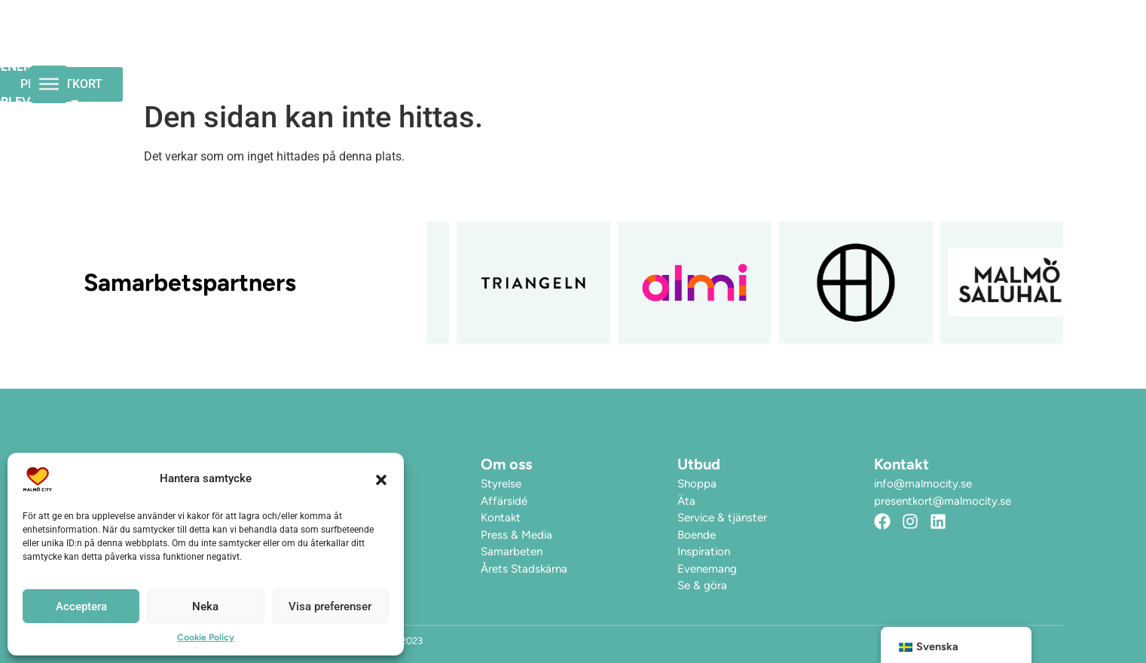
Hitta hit (829, 46)
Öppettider (503, 46)
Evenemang (607, 46)
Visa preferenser (330, 606)
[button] (381, 479)
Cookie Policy (205, 637)
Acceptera (81, 606)
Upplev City (723, 46)
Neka (205, 606)
